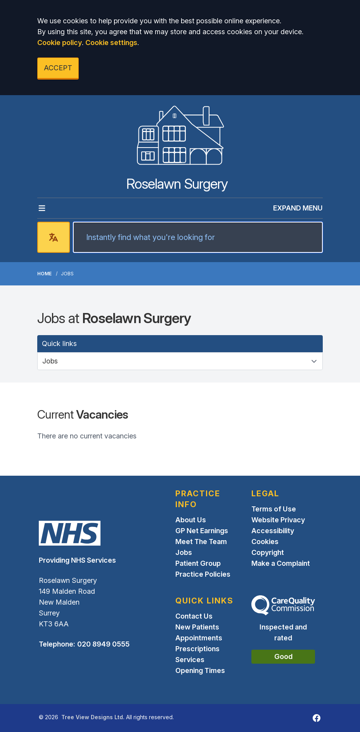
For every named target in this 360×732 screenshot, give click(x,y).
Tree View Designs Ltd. (93, 717)
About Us (190, 520)
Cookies (265, 541)
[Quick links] (180, 361)
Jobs (183, 552)
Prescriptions (197, 649)
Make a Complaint (280, 563)
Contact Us (194, 616)
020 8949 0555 (103, 644)
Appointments (198, 638)
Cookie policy (59, 42)
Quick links (59, 343)
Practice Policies (202, 574)
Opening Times (200, 670)
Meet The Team (201, 541)
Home (44, 273)
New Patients (197, 627)
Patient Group (198, 563)
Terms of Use (273, 509)
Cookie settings (111, 42)
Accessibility (272, 531)
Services (189, 659)
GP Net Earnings (201, 531)
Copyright (267, 552)
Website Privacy (278, 520)
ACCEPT (58, 68)
